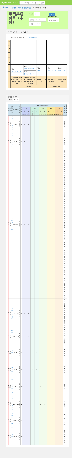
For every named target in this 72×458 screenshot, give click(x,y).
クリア (38, 24)
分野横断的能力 (33, 37)
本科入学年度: (52, 17)
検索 (42, 3)
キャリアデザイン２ (12, 141)
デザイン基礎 (12, 313)
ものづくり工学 (16, 71)
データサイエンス (12, 420)
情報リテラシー (29, 68)
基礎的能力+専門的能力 (16, 37)
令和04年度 (53, 20)
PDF (52, 14)
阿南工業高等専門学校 (21, 8)
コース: (31, 14)
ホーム (6, 8)
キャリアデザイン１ (12, 124)
